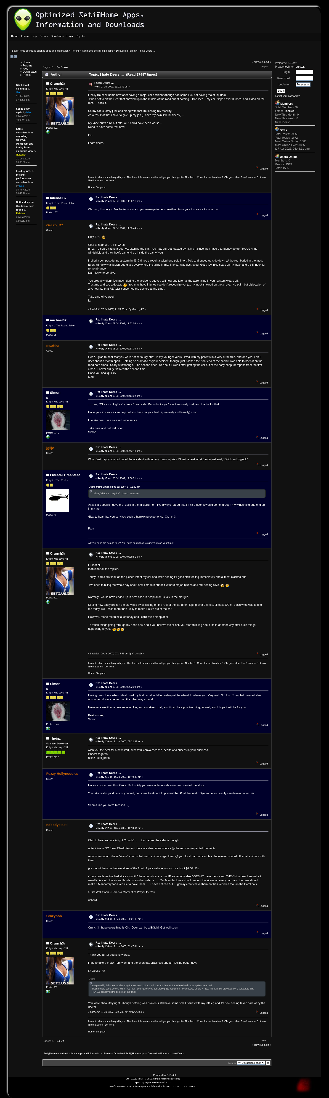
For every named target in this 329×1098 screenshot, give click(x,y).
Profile (27, 75)
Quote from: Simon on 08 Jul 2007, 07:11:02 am (114, 487)
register (299, 66)
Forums (27, 65)
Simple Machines (162, 1078)
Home (26, 62)
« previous (257, 62)
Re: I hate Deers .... (108, 197)
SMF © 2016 (145, 1078)
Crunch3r (57, 83)
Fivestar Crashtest (65, 475)
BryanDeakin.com (154, 1082)
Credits (175, 1078)
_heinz (55, 738)
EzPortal (171, 1075)
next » (267, 62)
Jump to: (232, 1063)
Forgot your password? (287, 96)
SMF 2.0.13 (131, 1078)
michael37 (58, 198)
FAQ (25, 68)
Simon (55, 392)
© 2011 (167, 1082)
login (287, 66)
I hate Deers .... (104, 83)
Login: (287, 72)
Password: (283, 78)
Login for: (285, 84)
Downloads (30, 71)
